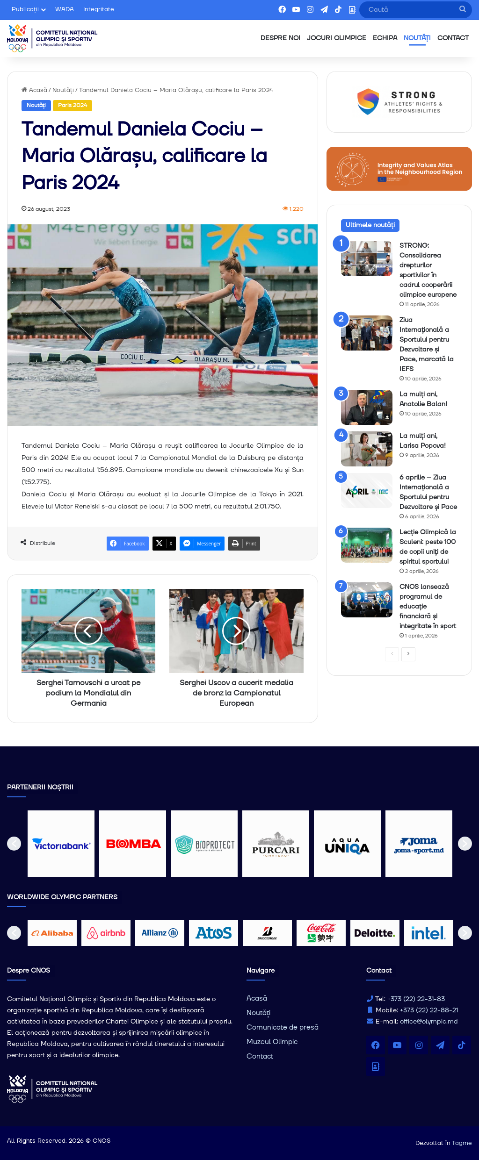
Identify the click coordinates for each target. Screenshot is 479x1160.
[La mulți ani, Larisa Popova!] (366, 448)
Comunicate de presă (283, 1027)
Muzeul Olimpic (272, 1042)
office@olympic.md (429, 1021)
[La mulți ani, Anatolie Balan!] (366, 407)
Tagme (462, 1143)
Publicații (25, 9)
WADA (64, 9)
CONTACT (453, 38)
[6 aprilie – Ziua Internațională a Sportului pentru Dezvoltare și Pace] (366, 490)
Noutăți (63, 90)
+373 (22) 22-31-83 (416, 999)
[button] (14, 844)
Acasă (34, 90)
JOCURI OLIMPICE (336, 38)
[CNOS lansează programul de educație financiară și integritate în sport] (366, 599)
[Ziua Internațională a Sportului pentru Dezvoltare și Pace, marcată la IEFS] (366, 333)
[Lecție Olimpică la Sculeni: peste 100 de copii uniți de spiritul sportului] (366, 545)
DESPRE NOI (280, 38)
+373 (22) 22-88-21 (429, 1010)
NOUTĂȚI (417, 38)
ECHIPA (385, 38)
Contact (260, 1056)
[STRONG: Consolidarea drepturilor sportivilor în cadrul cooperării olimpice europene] (366, 258)
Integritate (98, 9)
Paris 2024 (72, 105)
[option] (61, 843)
